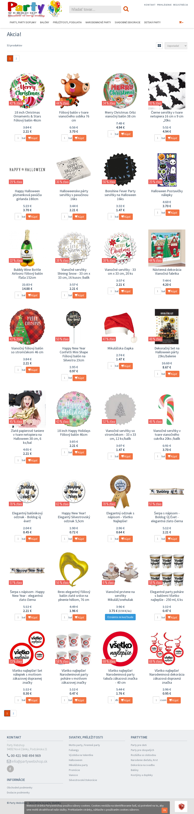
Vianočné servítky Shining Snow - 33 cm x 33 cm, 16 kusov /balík (74, 273)
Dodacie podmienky (18, 792)
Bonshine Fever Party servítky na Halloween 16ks (120, 195)
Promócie (74, 770)
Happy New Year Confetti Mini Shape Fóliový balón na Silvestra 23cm (74, 354)
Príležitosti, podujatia (67, 22)
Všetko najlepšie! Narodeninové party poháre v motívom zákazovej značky (74, 676)
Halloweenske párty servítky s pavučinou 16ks (73, 195)
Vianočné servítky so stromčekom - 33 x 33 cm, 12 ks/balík (120, 434)
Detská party (152, 22)
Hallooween (75, 760)
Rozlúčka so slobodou (143, 755)
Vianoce (73, 775)
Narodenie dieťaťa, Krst (144, 760)
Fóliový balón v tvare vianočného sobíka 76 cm (74, 116)
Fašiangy (74, 750)
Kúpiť (32, 138)
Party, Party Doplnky (23, 22)
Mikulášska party (78, 765)
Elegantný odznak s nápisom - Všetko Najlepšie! (120, 517)
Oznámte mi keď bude (120, 617)
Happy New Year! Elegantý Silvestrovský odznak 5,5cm (74, 517)
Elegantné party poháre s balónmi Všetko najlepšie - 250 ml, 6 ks (167, 596)
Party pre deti (139, 745)
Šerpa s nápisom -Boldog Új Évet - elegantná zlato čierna (167, 517)
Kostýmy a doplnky (142, 775)
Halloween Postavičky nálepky (167, 193)
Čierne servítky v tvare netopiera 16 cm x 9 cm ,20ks (166, 116)
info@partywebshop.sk (27, 761)
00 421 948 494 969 (24, 755)
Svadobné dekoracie (127, 22)
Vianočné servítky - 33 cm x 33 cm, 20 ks (120, 271)
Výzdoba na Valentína (81, 755)
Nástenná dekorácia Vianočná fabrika (167, 271)
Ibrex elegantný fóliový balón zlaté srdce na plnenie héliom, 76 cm (74, 596)
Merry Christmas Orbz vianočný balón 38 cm (120, 114)
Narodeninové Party (98, 22)
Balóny (44, 22)
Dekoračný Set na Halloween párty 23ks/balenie (166, 352)
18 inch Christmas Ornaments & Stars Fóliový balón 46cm (27, 116)
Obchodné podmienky (19, 787)
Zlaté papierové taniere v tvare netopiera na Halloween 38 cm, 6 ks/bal (27, 436)
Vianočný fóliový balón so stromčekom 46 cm (27, 350)
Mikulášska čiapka (120, 348)
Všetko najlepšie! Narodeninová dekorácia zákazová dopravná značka (166, 676)
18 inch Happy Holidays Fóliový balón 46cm (73, 432)
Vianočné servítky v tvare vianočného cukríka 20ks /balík (167, 434)
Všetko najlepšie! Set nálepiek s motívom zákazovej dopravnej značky (27, 676)
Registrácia (180, 4)
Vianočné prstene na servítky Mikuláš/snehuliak (120, 596)
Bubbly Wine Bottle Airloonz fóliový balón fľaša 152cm (27, 273)
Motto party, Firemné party (84, 745)
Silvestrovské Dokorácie (83, 780)
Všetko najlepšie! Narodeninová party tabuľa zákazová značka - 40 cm (120, 676)
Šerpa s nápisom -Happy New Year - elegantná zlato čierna (27, 596)
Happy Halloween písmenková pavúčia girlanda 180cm (27, 195)
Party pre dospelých (142, 750)
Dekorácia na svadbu (143, 765)
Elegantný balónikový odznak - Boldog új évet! (27, 517)
